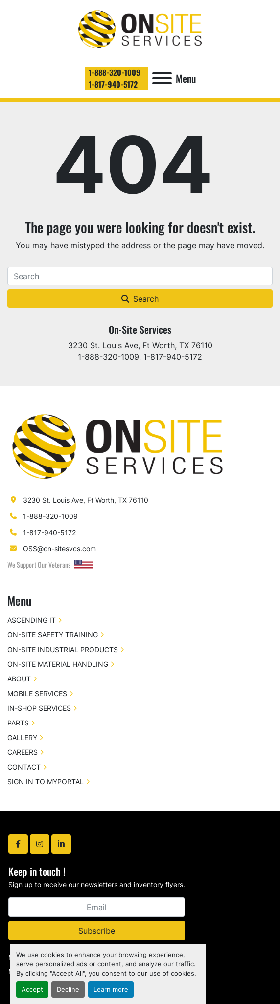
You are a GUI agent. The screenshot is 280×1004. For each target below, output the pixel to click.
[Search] (140, 276)
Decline (68, 989)
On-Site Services (140, 329)
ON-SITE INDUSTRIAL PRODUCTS (62, 649)
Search (140, 299)
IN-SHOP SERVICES (39, 708)
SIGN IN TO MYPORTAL (45, 781)
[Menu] (162, 78)
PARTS (18, 723)
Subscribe (96, 930)
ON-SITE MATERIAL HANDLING (57, 664)
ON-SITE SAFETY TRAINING (52, 634)
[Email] (96, 907)
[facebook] (18, 844)
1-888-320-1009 (114, 72)
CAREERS (22, 752)
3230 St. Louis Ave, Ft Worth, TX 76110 (85, 500)
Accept (32, 989)
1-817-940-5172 (113, 84)
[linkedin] (61, 844)
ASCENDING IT (31, 620)
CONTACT (24, 767)
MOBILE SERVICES (37, 693)
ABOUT (19, 679)
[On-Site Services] (117, 445)
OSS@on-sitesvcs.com (59, 548)
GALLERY (22, 737)
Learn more (110, 989)
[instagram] (39, 844)
